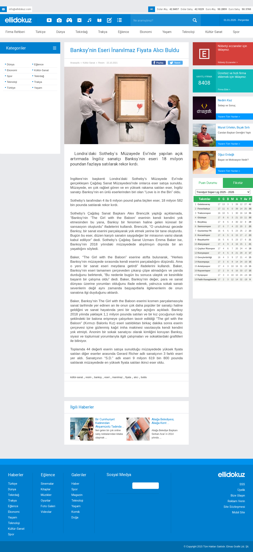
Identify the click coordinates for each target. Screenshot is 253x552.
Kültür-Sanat (213, 32)
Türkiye (41, 32)
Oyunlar (46, 500)
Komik (75, 512)
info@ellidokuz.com (15, 9)
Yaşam (166, 32)
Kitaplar (46, 489)
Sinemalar (47, 483)
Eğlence (123, 32)
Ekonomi (146, 32)
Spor (236, 32)
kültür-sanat (76, 377)
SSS (242, 484)
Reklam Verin (236, 501)
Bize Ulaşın (238, 495)
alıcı (136, 377)
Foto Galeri (48, 506)
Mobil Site (238, 512)
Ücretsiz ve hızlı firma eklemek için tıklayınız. (232, 75)
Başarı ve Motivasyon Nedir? (233, 159)
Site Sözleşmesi (234, 507)
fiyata (128, 377)
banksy (98, 377)
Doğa (74, 517)
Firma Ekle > (224, 89)
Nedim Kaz (225, 100)
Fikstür (238, 183)
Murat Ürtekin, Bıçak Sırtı (234, 127)
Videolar (46, 512)
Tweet (177, 63)
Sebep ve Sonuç (227, 105)
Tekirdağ (81, 32)
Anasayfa (75, 63)
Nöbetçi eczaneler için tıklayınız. (232, 47)
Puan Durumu (208, 183)
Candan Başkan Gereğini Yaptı (234, 132)
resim (88, 377)
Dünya (60, 32)
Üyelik (241, 490)
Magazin (77, 495)
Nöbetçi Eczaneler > (228, 62)
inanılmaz (117, 377)
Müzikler (46, 495)
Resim (101, 63)
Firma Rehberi (15, 32)
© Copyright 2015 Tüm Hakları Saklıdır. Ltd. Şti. (216, 546)
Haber (75, 483)
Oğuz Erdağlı (226, 154)
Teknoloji (188, 32)
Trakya (102, 32)
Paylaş (159, 63)
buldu (144, 377)
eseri (107, 377)
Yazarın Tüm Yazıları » (229, 116)
